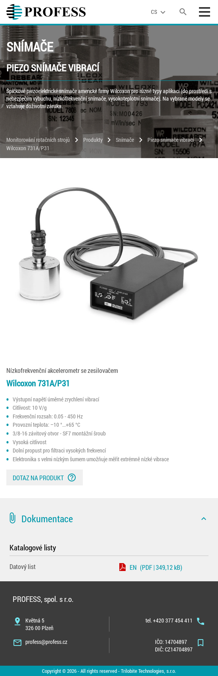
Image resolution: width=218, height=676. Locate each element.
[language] (159, 12)
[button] (109, 518)
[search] (183, 12)
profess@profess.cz (46, 641)
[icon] (204, 519)
